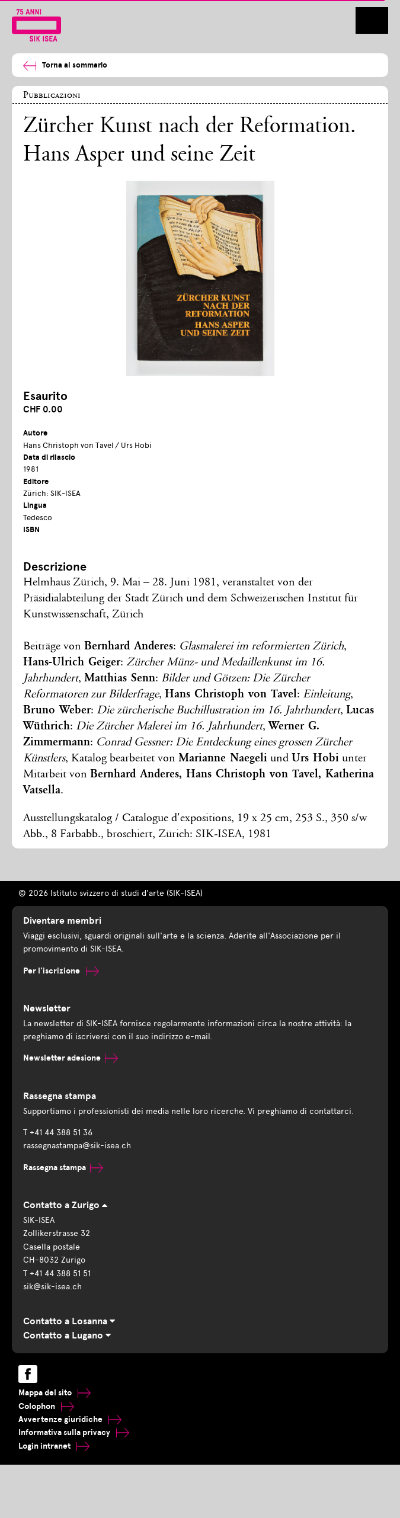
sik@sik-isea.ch (52, 1287)
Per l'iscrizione (61, 971)
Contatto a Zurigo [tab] (65, 1205)
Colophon (46, 1406)
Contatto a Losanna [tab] (69, 1321)
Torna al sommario (65, 65)
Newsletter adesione (70, 1058)
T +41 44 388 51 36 (57, 1133)
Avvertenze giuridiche (69, 1419)
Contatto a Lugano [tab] (67, 1335)
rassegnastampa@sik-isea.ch (77, 1146)
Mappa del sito (54, 1393)
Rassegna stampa (63, 1167)
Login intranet (53, 1446)
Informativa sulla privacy (73, 1432)
